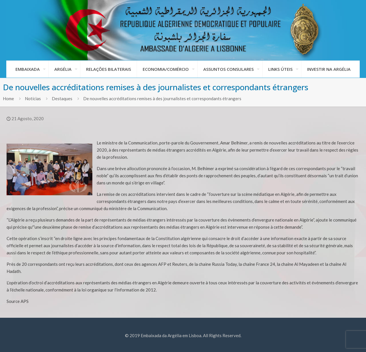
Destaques (62, 98)
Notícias (33, 98)
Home (8, 98)
